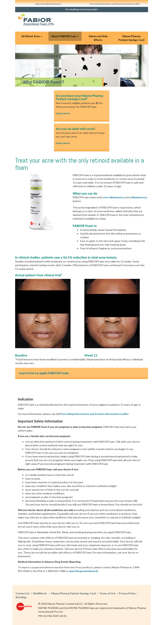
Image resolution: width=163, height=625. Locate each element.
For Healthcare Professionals (81, 9)
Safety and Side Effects (98, 38)
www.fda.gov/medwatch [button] (83, 571)
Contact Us (23, 593)
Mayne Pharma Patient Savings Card (131, 38)
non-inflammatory (114, 197)
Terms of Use (107, 593)
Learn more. (63, 113)
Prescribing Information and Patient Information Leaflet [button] (115, 4)
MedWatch (40, 593)
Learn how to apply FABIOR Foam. (44, 373)
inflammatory (139, 197)
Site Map (21, 597)
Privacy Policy (127, 593)
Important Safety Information (48, 4)
